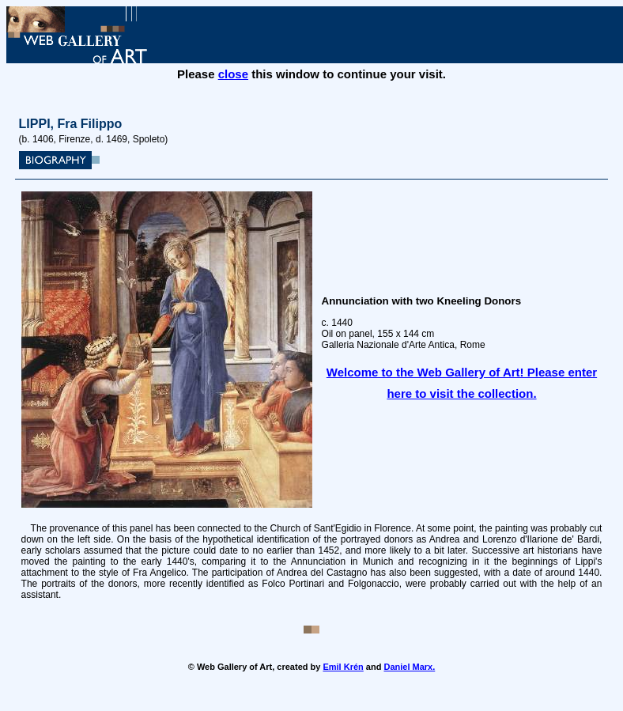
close (233, 74)
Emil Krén (343, 666)
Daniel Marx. (409, 666)
